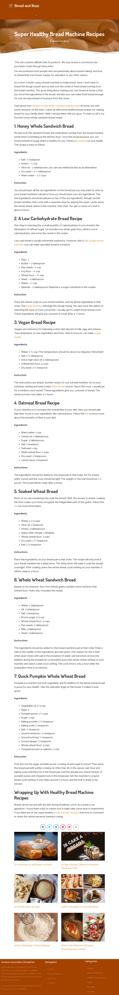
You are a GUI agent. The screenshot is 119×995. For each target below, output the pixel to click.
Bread (90, 968)
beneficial (81, 140)
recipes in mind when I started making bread (56, 105)
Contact (51, 983)
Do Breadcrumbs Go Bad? (27, 907)
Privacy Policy (54, 973)
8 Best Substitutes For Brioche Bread (79, 907)
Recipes (91, 987)
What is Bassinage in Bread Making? (32, 945)
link (87, 413)
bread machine (34, 306)
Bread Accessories (96, 977)
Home (50, 969)
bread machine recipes (66, 812)
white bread (58, 386)
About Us (52, 978)
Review (90, 991)
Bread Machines (95, 973)
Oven (90, 982)
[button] (36, 15)
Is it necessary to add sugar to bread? (33, 864)
